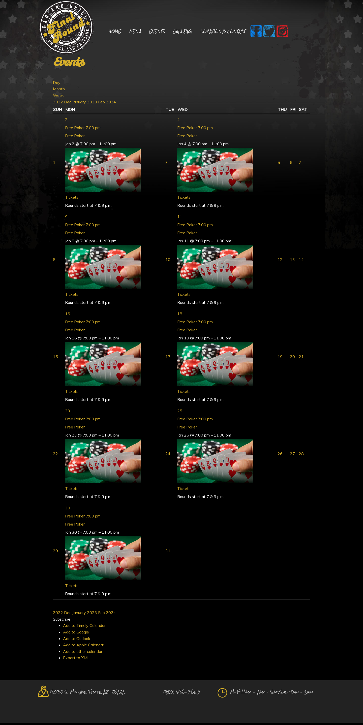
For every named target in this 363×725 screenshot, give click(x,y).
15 (55, 358)
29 (55, 552)
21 (301, 358)
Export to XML (76, 659)
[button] (61, 620)
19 (280, 358)
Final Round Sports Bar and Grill (66, 28)
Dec (68, 103)
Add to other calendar (82, 652)
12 (280, 261)
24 (167, 455)
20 (292, 358)
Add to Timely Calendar (84, 627)
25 (179, 412)
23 (67, 412)
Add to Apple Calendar (83, 646)
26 (280, 455)
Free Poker (75, 137)
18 (179, 315)
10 (167, 261)
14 (301, 261)
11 (179, 218)
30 (67, 509)
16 (67, 315)
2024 (111, 103)
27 (292, 455)
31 (167, 552)
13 (292, 261)
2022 (58, 103)
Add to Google (76, 633)
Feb (102, 103)
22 (55, 455)
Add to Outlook (76, 640)
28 (301, 455)
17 (167, 358)
